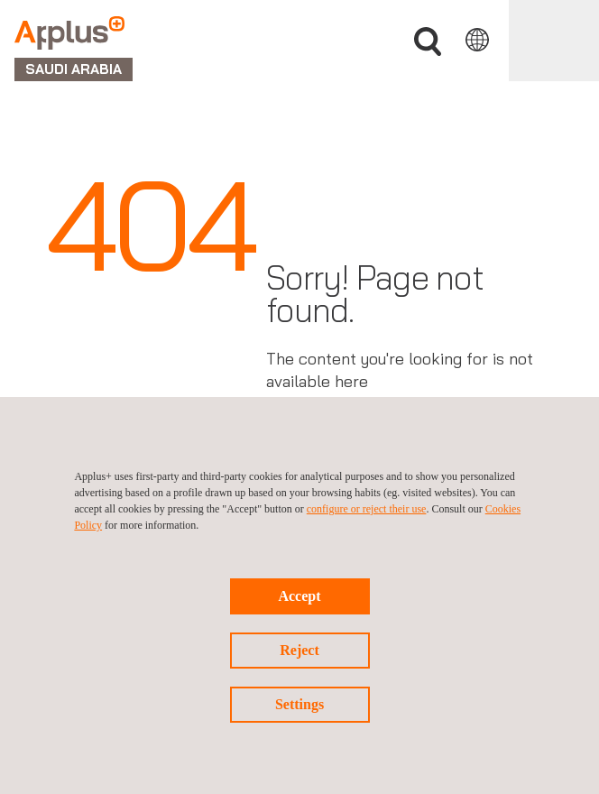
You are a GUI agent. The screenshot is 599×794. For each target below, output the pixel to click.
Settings (299, 704)
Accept (299, 596)
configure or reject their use (367, 509)
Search (428, 42)
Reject (299, 650)
